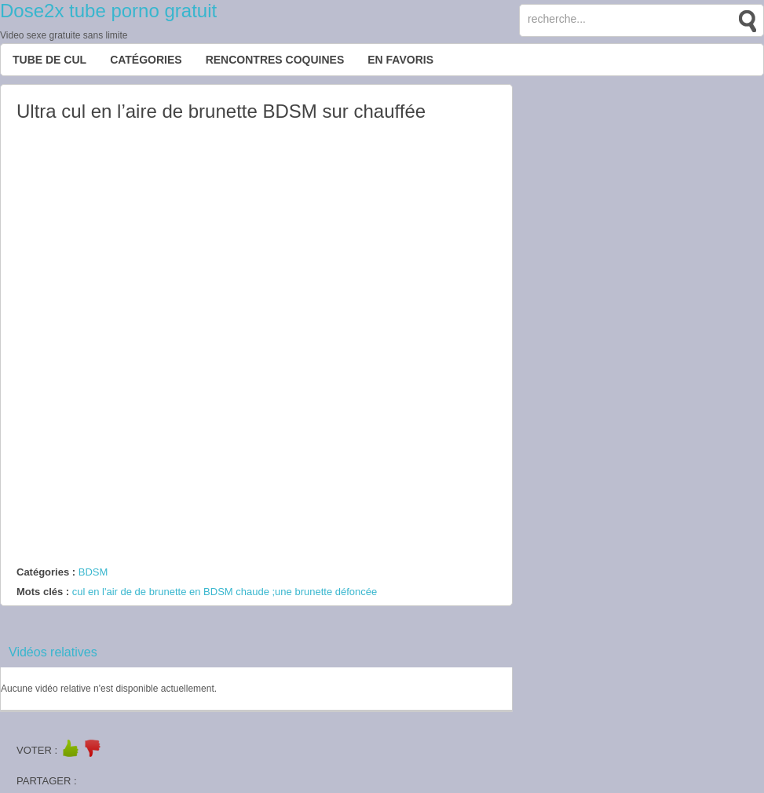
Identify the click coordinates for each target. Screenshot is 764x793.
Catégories (146, 59)
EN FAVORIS (400, 59)
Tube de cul (49, 59)
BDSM (93, 572)
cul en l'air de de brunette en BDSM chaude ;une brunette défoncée (224, 591)
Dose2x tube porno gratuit (108, 10)
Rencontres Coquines (275, 59)
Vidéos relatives (53, 652)
